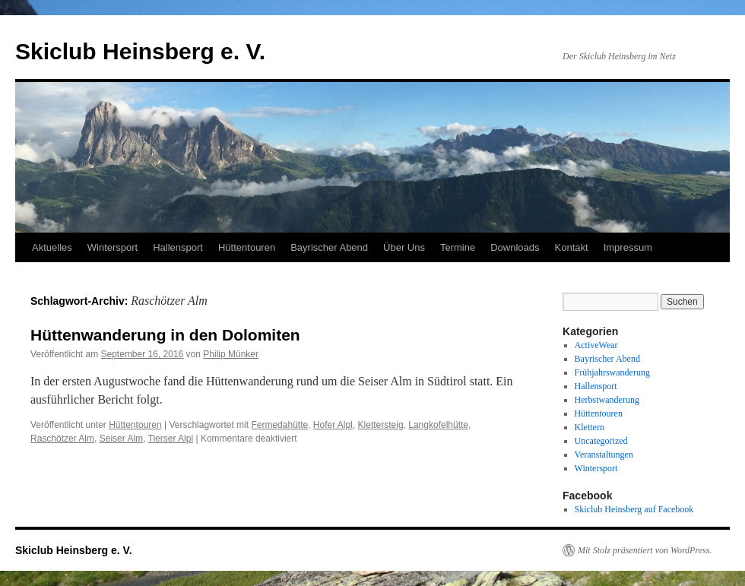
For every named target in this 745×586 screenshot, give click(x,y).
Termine (457, 247)
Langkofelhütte (438, 425)
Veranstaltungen (604, 454)
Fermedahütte (279, 425)
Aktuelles (52, 247)
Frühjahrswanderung (612, 372)
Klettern (589, 427)
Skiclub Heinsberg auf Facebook (634, 509)
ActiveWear (596, 345)
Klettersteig (381, 425)
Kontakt (571, 247)
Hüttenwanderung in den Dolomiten (165, 335)
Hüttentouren (246, 247)
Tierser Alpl (171, 438)
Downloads (514, 247)
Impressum (628, 247)
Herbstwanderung (607, 399)
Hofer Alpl (333, 425)
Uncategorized (601, 441)
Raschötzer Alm (62, 438)
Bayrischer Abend (329, 247)
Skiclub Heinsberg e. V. (140, 51)
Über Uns (404, 247)
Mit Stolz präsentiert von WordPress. (645, 550)
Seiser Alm (121, 438)
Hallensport (178, 247)
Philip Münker (230, 354)
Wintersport (112, 247)
